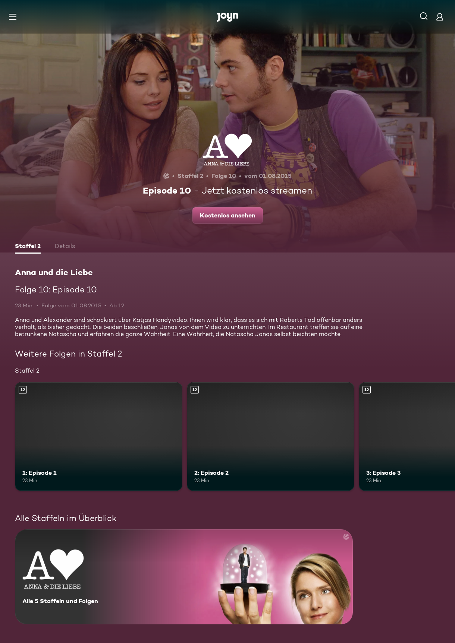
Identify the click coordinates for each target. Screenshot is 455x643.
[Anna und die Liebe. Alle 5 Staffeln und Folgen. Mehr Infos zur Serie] (184, 576)
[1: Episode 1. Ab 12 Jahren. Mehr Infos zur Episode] (98, 436)
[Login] (439, 16)
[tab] (27, 247)
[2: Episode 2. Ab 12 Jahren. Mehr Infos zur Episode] (270, 436)
